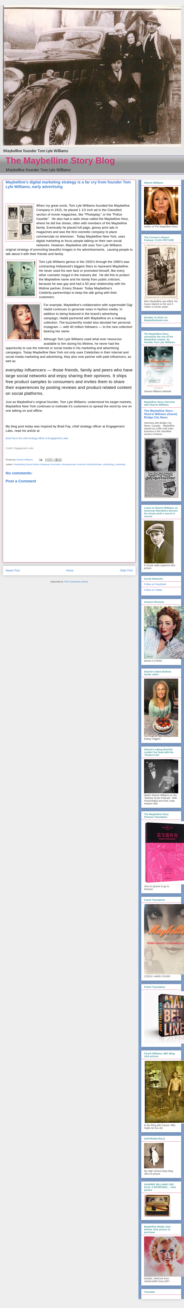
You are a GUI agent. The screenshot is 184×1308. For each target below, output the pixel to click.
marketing (120, 464)
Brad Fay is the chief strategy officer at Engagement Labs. (37, 438)
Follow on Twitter (153, 590)
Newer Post (13, 570)
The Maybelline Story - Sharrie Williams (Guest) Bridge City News (160, 414)
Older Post (126, 570)
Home (70, 570)
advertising (108, 464)
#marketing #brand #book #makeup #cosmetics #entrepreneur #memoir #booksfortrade (58, 464)
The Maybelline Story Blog (60, 160)
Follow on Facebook (155, 584)
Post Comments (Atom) (76, 581)
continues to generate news (73, 309)
